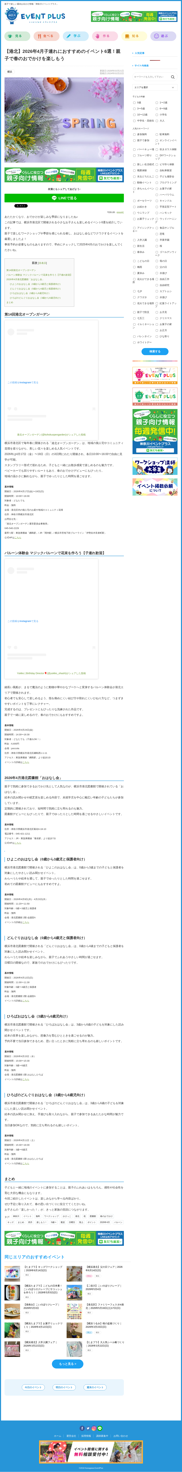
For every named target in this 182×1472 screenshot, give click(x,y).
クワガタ (140, 297)
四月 (30, 1222)
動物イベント (142, 182)
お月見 (161, 312)
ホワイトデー (142, 342)
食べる (47, 34)
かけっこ (67, 1216)
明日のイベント (64, 1387)
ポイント (92, 1222)
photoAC (120, 212)
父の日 (161, 267)
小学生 (161, 114)
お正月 (161, 330)
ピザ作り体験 (165, 164)
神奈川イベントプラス (34, 15)
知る (134, 34)
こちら (18, 537)
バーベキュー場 (143, 149)
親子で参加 (141, 140)
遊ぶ (163, 34)
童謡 (63, 1222)
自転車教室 (164, 170)
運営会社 (72, 1436)
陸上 (81, 1222)
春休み (138, 252)
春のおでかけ (106, 1216)
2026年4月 (105, 1222)
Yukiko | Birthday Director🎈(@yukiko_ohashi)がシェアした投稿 (51, 673)
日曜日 (72, 1222)
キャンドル (164, 200)
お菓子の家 (164, 188)
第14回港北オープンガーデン (21, 270)
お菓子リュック (143, 218)
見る (17, 34)
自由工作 (162, 279)
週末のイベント (97, 1387)
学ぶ (76, 34)
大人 (160, 120)
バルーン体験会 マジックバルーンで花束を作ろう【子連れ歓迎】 (39, 275)
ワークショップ (51, 1216)
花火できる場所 (143, 303)
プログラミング (166, 182)
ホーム (59, 1436)
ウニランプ (141, 212)
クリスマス (164, 318)
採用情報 (86, 1436)
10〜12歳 (140, 114)
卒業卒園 (162, 239)
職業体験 (140, 170)
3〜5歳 (139, 108)
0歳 (137, 102)
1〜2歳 (161, 102)
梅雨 (137, 267)
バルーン (118, 1222)
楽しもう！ (42, 1222)
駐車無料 (162, 134)
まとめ (9, 302)
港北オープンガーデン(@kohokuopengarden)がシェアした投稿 (51, 434)
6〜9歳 (161, 108)
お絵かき (140, 206)
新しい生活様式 (143, 164)
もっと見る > (67, 1364)
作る (105, 34)
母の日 (161, 261)
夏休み (138, 273)
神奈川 (16, 1216)
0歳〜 (53, 1222)
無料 (38, 1216)
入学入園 (140, 239)
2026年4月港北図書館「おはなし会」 (25, 279)
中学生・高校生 (143, 120)
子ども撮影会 (165, 176)
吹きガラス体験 (166, 149)
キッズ (10, 1222)
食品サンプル (165, 227)
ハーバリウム (165, 194)
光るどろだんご (143, 176)
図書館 (93, 1216)
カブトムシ (164, 291)
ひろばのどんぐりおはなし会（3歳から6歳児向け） (36, 298)
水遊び (161, 273)
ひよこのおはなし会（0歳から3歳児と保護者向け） (36, 284)
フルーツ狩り (142, 155)
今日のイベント (30, 1387)
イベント (27, 1216)
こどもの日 (141, 261)
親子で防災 (141, 312)
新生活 (138, 246)
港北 (77, 1216)
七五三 (138, 318)
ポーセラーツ (142, 200)
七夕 (137, 291)
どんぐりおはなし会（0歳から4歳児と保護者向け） (36, 288)
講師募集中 (101, 1436)
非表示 (42, 263)
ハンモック (164, 212)
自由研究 (162, 285)
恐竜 (160, 233)
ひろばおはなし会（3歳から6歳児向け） (30, 293)
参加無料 (140, 134)
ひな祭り (162, 336)
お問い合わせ (119, 1436)
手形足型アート (166, 206)
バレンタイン (142, 336)
